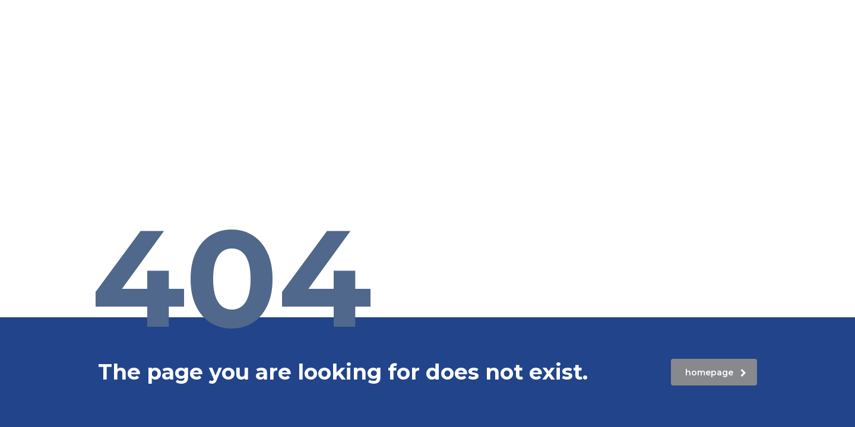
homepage (715, 372)
